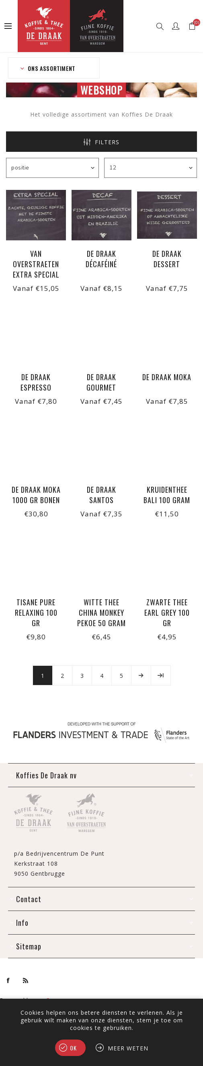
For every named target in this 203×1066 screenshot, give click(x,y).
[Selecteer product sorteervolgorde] (52, 168)
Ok (73, 1048)
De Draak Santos (101, 494)
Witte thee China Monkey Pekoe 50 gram (101, 612)
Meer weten (128, 1048)
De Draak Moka (166, 377)
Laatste (160, 675)
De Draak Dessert (167, 258)
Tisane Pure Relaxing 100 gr (36, 612)
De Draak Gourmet (101, 382)
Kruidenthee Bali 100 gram (167, 494)
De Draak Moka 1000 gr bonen (36, 494)
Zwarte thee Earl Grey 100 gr (167, 612)
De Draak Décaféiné (101, 258)
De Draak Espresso (36, 382)
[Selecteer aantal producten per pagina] (150, 168)
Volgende (141, 675)
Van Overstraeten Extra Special (36, 264)
